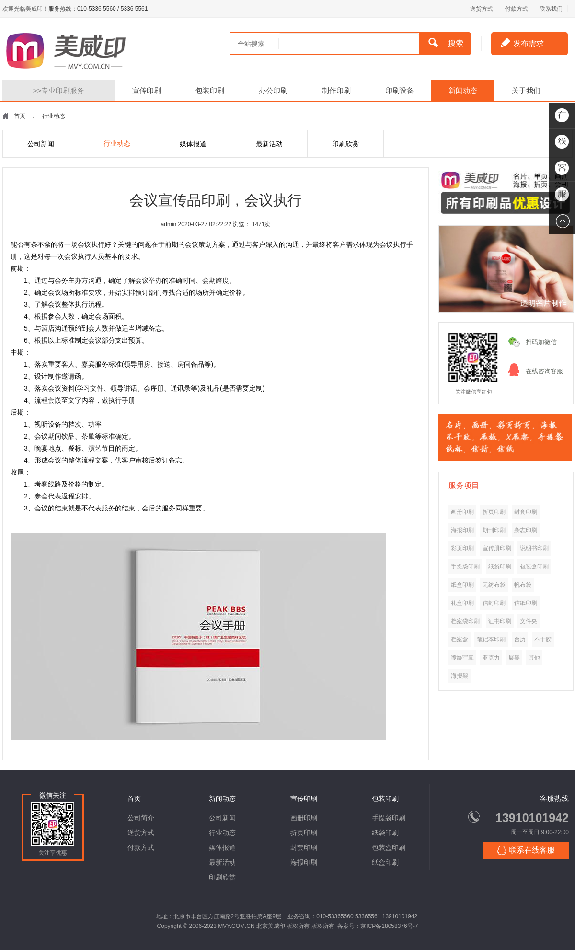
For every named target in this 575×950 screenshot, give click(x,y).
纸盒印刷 (385, 862)
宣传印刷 (146, 90)
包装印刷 (210, 90)
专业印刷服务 (59, 90)
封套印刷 (303, 847)
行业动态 (117, 143)
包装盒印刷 (388, 847)
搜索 (445, 42)
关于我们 (526, 90)
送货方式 (481, 8)
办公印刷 (273, 90)
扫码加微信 (541, 342)
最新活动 (269, 144)
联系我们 (551, 8)
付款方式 (516, 8)
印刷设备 (399, 90)
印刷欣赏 (345, 144)
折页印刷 (303, 832)
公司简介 (140, 818)
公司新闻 (40, 144)
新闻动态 (462, 90)
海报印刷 (303, 862)
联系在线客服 (526, 850)
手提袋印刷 (388, 818)
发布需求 (522, 42)
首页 (19, 116)
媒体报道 (193, 144)
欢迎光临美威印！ (25, 8)
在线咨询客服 (544, 371)
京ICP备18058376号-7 (389, 926)
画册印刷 (303, 818)
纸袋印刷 (385, 832)
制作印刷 (336, 90)
